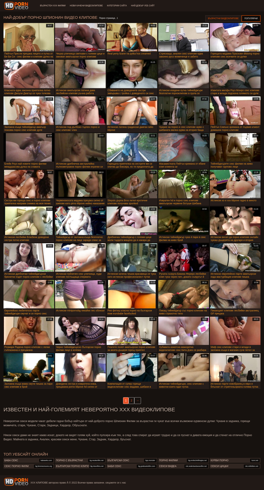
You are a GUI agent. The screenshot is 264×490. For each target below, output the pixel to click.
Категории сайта (117, 5)
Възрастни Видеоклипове (223, 18)
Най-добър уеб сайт (143, 5)
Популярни (251, 18)
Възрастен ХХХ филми (53, 5)
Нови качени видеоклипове (86, 5)
